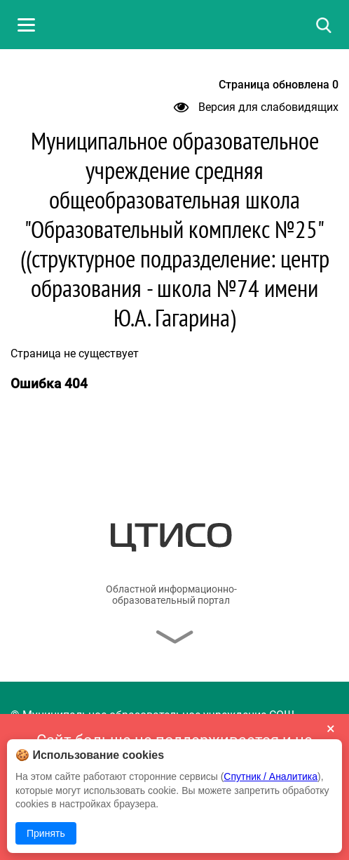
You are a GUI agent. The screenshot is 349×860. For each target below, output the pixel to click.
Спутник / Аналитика (270, 776)
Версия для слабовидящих (256, 107)
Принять (46, 833)
